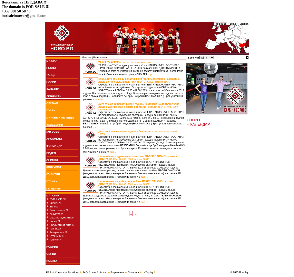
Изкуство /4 (56, 213)
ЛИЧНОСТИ (53, 96)
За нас (103, 272)
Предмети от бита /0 (61, 224)
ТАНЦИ (51, 74)
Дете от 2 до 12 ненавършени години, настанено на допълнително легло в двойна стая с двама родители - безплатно (138, 107)
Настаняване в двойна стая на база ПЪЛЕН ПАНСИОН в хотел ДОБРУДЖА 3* (136, 183)
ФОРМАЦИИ (54, 145)
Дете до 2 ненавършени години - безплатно (138, 132)
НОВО (194, 120)
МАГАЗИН (52, 195)
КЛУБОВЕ (52, 131)
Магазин (86, 57)
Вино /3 (54, 206)
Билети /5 (55, 202)
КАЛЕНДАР (200, 124)
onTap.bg (148, 272)
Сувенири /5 (56, 235)
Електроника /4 (58, 210)
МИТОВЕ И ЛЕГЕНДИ (60, 117)
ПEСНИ (51, 67)
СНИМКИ (52, 160)
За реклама (117, 272)
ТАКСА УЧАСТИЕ (125, 62)
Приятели (133, 272)
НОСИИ (51, 82)
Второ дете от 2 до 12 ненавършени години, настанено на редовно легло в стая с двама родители (139, 80)
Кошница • (221, 23)
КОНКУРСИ (53, 167)
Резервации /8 (58, 232)
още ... (151, 74)
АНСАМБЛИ (54, 138)
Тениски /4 (55, 239)
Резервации (100, 57)
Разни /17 (55, 228)
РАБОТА (51, 261)
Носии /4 (54, 221)
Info (93, 272)
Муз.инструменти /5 (61, 217)
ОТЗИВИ (51, 181)
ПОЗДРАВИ (53, 188)
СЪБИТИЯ (53, 174)
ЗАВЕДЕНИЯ (54, 124)
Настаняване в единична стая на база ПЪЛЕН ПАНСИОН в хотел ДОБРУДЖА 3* (137, 158)
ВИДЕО (51, 153)
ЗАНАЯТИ (52, 89)
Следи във (67, 272)
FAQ (85, 272)
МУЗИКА (51, 60)
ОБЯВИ (51, 253)
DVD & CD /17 (58, 199)
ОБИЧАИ (52, 103)
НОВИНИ (52, 246)
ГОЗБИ (50, 110)
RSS (48, 272)
